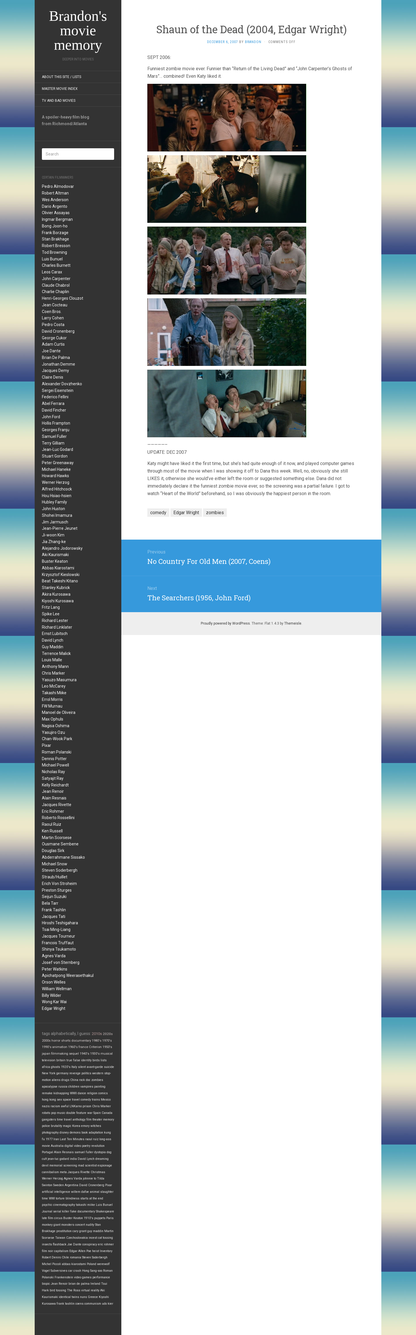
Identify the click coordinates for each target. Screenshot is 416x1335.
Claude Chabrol (56, 285)
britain (61, 1060)
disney (64, 1132)
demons (75, 1132)
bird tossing (58, 1290)
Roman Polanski (56, 752)
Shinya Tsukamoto (59, 949)
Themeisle (292, 623)
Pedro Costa (53, 324)
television (48, 1060)
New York (48, 1073)
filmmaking (59, 1054)
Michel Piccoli (51, 1264)
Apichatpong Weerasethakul (68, 975)
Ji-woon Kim (53, 535)
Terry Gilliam (53, 443)
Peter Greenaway (58, 462)
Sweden (58, 1185)
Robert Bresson (56, 245)
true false (73, 1060)
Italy (74, 1067)
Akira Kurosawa (56, 594)
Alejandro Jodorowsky (62, 548)
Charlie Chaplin (55, 291)
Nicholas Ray (53, 771)
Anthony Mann (55, 666)
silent (82, 1067)
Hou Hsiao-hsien (56, 495)
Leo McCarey (54, 686)
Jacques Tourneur (58, 936)
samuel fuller (84, 1152)
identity (86, 1060)
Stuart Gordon (55, 456)
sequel (74, 1054)
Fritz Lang (51, 607)
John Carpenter (56, 278)
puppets (99, 1218)
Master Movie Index (60, 89)
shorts (65, 1040)
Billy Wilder (51, 995)
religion (92, 1093)
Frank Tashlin (54, 910)
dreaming (102, 1159)
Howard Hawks (55, 475)
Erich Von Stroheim (59, 883)
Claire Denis (52, 377)
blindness (72, 1198)
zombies (97, 1080)
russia (62, 1086)
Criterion (95, 1047)
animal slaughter (102, 1192)
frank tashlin (66, 1304)
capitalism (61, 1251)
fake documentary (82, 1211)
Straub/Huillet (54, 877)
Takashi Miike (54, 692)
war (89, 1113)
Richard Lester (55, 620)
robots (46, 1113)
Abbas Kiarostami (58, 568)
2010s (97, 1034)
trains (96, 1099)
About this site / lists (61, 77)
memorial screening (63, 1165)
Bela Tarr (50, 903)
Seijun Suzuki (54, 896)
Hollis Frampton (56, 423)
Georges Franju (55, 429)
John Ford (51, 416)
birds (96, 1060)
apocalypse (49, 1086)
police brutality (52, 1126)
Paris (110, 1218)
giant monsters (63, 1225)
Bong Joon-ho (55, 226)
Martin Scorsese (57, 837)
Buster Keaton (55, 561)
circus (58, 1218)
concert (80, 1225)
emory (85, 1126)
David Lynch (52, 640)
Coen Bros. (52, 311)
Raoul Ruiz (51, 824)
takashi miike (85, 1205)
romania (75, 1257)
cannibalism (50, 1172)
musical (107, 1054)
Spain (97, 1113)
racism (55, 1106)
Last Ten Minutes (72, 1139)
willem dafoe (80, 1192)
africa (46, 1067)
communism (92, 1304)
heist (95, 1251)
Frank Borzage (55, 232)
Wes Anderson (55, 199)
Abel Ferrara (53, 403)
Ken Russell (52, 831)
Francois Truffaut (58, 942)
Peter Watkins (54, 969)
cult (44, 1159)
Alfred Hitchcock (57, 489)
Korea (76, 1126)
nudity (90, 1225)
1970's (107, 1041)
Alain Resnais (54, 798)
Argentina (71, 1185)
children (73, 1086)
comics (103, 1093)
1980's (96, 1040)
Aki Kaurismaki (55, 554)
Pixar (46, 745)
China (74, 1080)
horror (55, 1040)
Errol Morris (52, 699)
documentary (81, 1040)
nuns (83, 1297)
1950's (107, 1047)
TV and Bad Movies (58, 101)
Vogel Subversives (54, 1271)
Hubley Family (54, 502)
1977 (49, 1139)
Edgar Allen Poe (80, 1251)
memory (108, 1119)
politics (86, 1073)
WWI (52, 1198)
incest (93, 1238)
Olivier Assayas (56, 212)
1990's (46, 1047)
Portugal (47, 1152)
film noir (47, 1251)
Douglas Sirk (53, 850)
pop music (58, 1113)
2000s (46, 1040)
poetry (86, 1146)
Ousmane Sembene (60, 844)
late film (47, 1218)
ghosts (55, 1067)
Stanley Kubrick (56, 587)
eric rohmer (106, 1244)
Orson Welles (54, 982)
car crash (74, 1271)
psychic (47, 1205)
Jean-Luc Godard (57, 449)
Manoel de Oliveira (58, 712)
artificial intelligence (56, 1192)
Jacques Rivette (56, 804)
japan (46, 1054)
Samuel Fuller (54, 436)
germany (62, 1073)
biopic (46, 1284)
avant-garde (95, 1067)
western (97, 1073)
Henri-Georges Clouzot (62, 298)
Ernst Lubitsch (55, 633)
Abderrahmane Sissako (63, 857)
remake (47, 1093)
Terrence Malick (56, 653)
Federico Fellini (55, 397)
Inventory (106, 1251)
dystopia (100, 1152)
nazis (46, 1106)
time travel (64, 1119)
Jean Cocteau (54, 305)
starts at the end (91, 1198)
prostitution (64, 1231)
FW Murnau (52, 706)
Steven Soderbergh (59, 870)
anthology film (82, 1119)
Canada (107, 1113)
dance (82, 1093)
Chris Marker (53, 673)
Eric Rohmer (53, 811)
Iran (56, 1139)
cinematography (64, 1205)
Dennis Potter (54, 758)
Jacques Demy (55, 370)
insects (47, 1244)
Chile (65, 1257)
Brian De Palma (56, 357)
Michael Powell (55, 765)
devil (45, 1165)
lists (104, 1060)
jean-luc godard (58, 1159)
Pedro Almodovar (58, 186)
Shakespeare (105, 1211)
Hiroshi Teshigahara (60, 923)
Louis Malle (52, 660)
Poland (91, 1264)
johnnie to (89, 1178)
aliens (56, 1080)
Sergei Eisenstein (57, 390)
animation (59, 1047)
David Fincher (54, 410)
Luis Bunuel (52, 259)
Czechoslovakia (77, 1238)
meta (63, 1172)
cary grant (79, 1231)
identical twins (69, 1297)
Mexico (106, 1099)
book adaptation (92, 1132)
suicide (109, 1067)
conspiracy (89, 1244)
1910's (88, 1218)
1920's (65, 1067)
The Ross (73, 1290)
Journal (47, 1211)
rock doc (84, 1080)
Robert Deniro (51, 1257)
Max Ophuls (52, 719)
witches (95, 1126)
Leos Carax (52, 272)
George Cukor (54, 338)
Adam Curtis (53, 344)
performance (101, 1277)
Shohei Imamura (57, 515)
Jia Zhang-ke (54, 541)
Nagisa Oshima (55, 725)
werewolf (103, 1264)
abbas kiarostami (74, 1264)
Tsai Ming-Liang (56, 929)
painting (99, 1086)
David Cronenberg (58, 331)
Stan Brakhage (55, 239)
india (73, 1159)
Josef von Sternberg (60, 962)
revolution (98, 1146)
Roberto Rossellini (58, 817)
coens (79, 1304)
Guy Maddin (52, 647)
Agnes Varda (54, 955)
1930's (95, 1054)
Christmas (98, 1172)
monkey (47, 1225)
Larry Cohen (53, 318)
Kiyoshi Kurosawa (58, 601)
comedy (86, 1099)
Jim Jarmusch (55, 522)
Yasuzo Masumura (59, 679)
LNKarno (76, 1106)
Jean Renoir (53, 791)
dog (109, 1152)
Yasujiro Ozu (53, 732)
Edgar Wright (53, 1008)
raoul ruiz (92, 1139)
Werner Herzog (55, 482)
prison (87, 1106)
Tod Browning (54, 252)
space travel (71, 1099)
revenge (75, 1073)
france (83, 1047)
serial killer (61, 1211)
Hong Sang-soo (92, 1271)
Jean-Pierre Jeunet (59, 528)
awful (65, 1106)
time (45, 1198)
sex (59, 1099)
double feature (76, 1113)
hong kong (49, 1099)
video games (83, 1277)
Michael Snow (54, 864)
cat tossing (105, 1238)
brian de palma (79, 1284)
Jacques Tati (53, 916)
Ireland (95, 1284)
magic (67, 1126)
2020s (108, 1034)
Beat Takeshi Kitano (60, 581)
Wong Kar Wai (54, 1001)
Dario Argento (54, 206)
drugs (65, 1080)
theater (97, 1119)
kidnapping (61, 1093)
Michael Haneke (56, 469)
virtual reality (90, 1290)
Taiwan (60, 1238)
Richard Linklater (57, 627)
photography (50, 1132)
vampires (86, 1086)
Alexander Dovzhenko (62, 384)
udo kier (107, 1304)
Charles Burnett (56, 265)
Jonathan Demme (58, 364)
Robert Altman (55, 193)
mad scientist (87, 1165)
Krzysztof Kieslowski (60, 574)
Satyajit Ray (53, 778)
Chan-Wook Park (57, 738)
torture (60, 1198)
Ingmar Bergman (57, 219)
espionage (105, 1165)
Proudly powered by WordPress (225, 623)
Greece (93, 1297)
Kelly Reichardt (55, 785)
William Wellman (57, 988)
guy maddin (95, 1231)
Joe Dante (51, 351)
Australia (57, 1146)
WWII (73, 1093)
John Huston (53, 508)
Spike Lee (51, 614)
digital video (72, 1146)
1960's (73, 1047)
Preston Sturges (57, 890)
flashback (59, 1244)
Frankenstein (64, 1277)
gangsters (49, 1119)
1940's (84, 1054)
